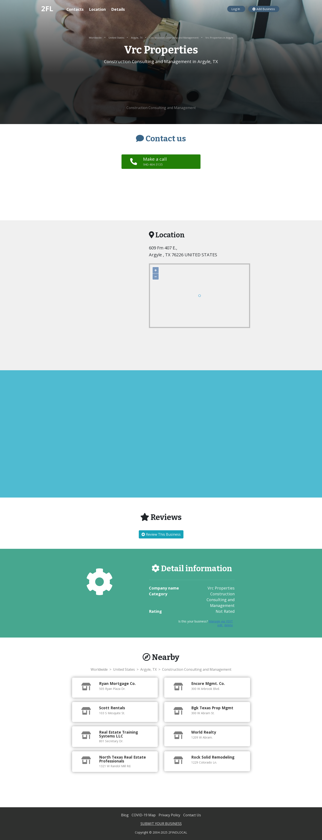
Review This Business (161, 534)
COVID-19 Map (144, 815)
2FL (47, 8)
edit (220, 625)
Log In (236, 9)
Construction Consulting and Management (174, 37)
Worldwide (95, 37)
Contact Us (192, 815)
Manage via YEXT (221, 621)
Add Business (264, 9)
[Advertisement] (161, 85)
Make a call (156, 161)
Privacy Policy (170, 815)
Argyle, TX (137, 37)
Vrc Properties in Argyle (219, 37)
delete (228, 625)
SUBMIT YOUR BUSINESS (161, 823)
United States (117, 37)
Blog (125, 815)
